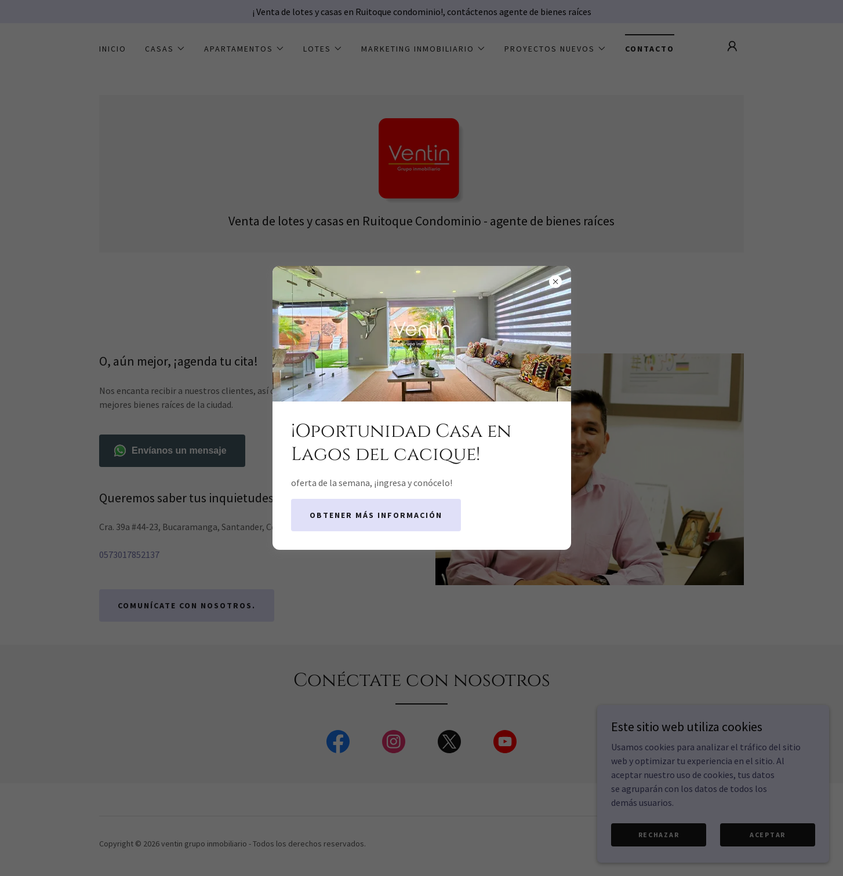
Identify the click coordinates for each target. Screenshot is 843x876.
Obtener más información (376, 515)
